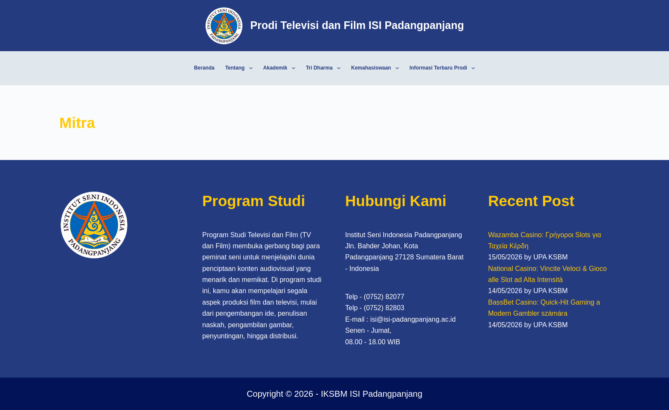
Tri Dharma (325, 68)
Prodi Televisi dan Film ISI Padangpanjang (357, 25)
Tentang (240, 68)
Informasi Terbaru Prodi (444, 68)
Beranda (204, 68)
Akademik (281, 68)
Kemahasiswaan (376, 68)
